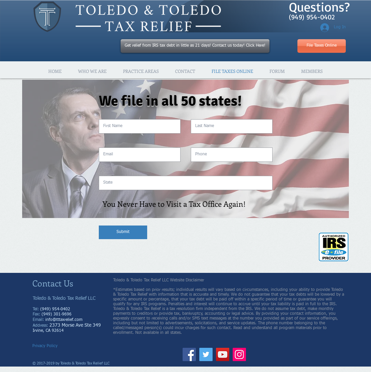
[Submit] (123, 232)
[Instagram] (239, 354)
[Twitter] (206, 354)
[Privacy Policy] (46, 346)
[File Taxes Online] (321, 46)
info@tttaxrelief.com (63, 320)
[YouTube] (222, 354)
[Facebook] (189, 354)
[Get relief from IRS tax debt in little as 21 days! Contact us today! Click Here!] (195, 46)
